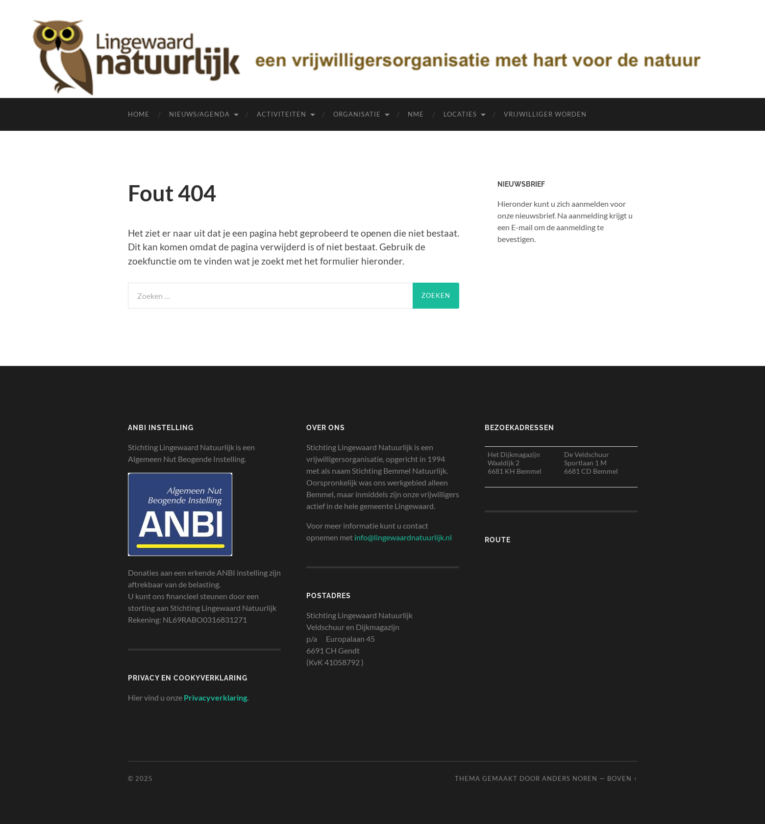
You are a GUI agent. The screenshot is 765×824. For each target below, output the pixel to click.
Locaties (460, 114)
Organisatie (357, 114)
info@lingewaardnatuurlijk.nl (403, 537)
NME (416, 114)
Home (138, 114)
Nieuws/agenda (199, 114)
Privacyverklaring (215, 697)
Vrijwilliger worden (545, 114)
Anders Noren (569, 778)
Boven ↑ (622, 778)
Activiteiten (281, 114)
